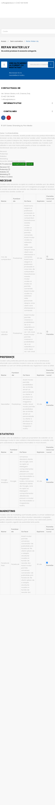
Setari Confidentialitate (9, 133)
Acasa (3, 41)
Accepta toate (19, 164)
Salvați (30, 164)
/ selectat (6, 164)
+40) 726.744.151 (22, 3)
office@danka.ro (8, 3)
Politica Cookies (6, 177)
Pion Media (27, 125)
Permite (50, 259)
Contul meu (10, 111)
